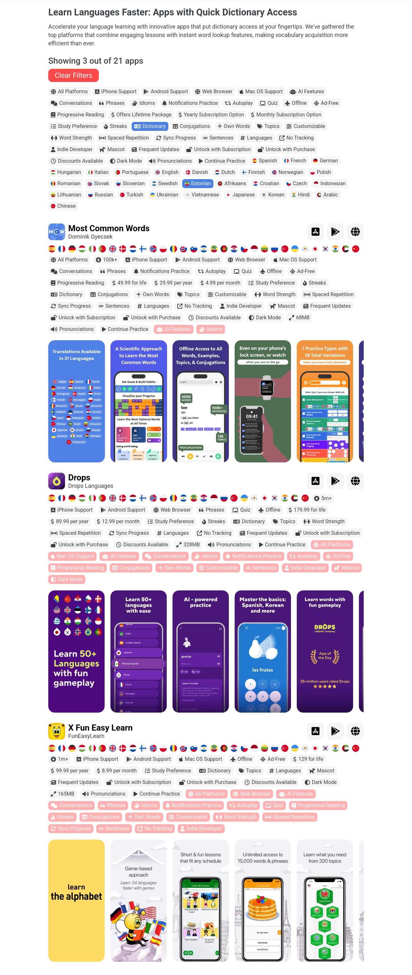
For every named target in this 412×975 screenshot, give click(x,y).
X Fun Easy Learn (100, 730)
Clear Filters (73, 78)
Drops (79, 480)
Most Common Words (109, 231)
